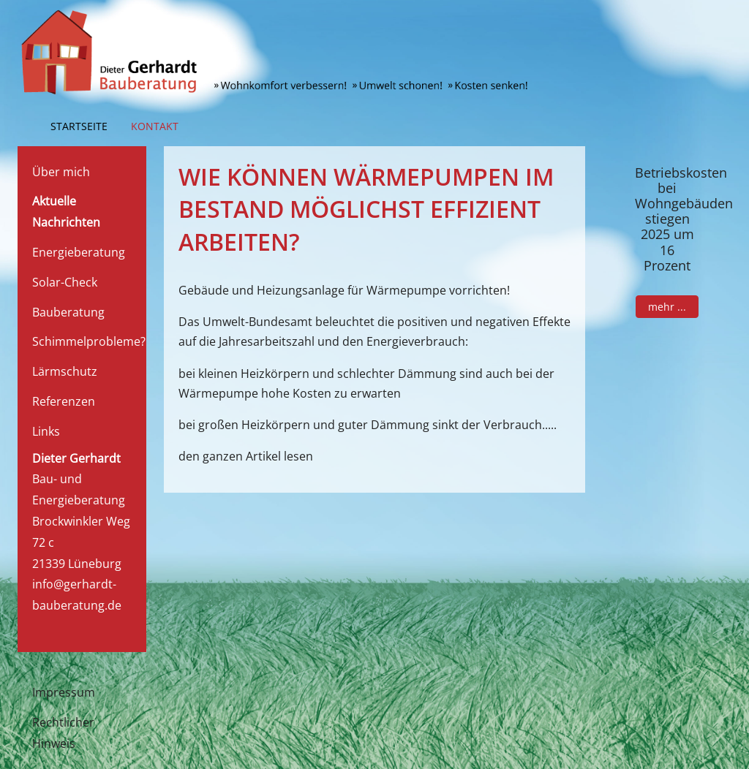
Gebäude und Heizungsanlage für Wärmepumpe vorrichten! (344, 290)
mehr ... (667, 307)
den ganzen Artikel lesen (245, 456)
